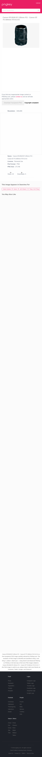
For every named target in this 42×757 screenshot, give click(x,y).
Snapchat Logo (31, 690)
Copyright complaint (32, 103)
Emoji (14, 723)
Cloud (9, 723)
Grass (9, 727)
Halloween (11, 704)
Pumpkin (10, 690)
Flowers (15, 725)
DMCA (23, 753)
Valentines (11, 709)
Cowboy (22, 711)
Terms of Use (30, 753)
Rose (14, 727)
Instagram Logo (31, 680)
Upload (38, 3)
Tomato (10, 688)
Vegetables (11, 685)
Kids (21, 714)
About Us (10, 753)
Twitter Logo (30, 683)
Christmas (11, 701)
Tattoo (14, 735)
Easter (10, 711)
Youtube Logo (31, 685)
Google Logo (30, 693)
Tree (9, 732)
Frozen (22, 701)
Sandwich (10, 683)
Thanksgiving (11, 706)
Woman (22, 709)
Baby (21, 706)
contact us (19, 96)
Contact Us (17, 753)
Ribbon (14, 732)
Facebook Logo (31, 688)
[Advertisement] (21, 69)
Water (14, 730)
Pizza (9, 680)
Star (9, 730)
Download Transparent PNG (13, 103)
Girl (21, 704)
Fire (9, 725)
